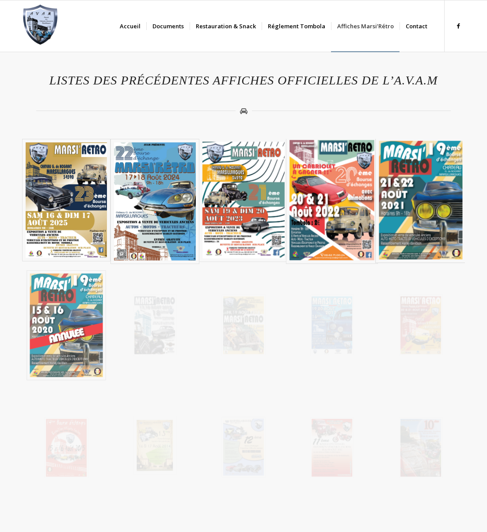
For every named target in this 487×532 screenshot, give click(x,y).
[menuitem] (130, 26)
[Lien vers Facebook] (458, 25)
